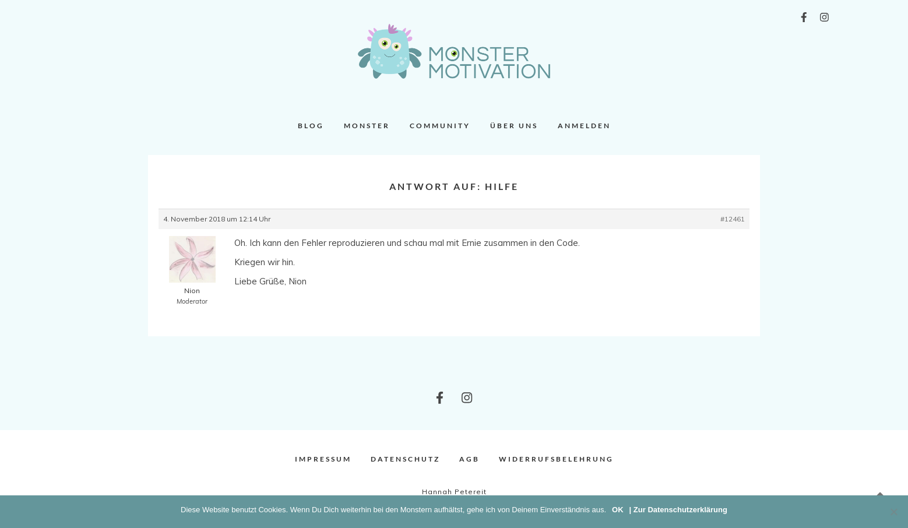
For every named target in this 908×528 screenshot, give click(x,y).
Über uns (514, 125)
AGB (469, 459)
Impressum (323, 459)
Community (440, 125)
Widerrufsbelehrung (556, 459)
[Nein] (893, 512)
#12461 (732, 218)
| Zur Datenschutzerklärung (678, 509)
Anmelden (584, 125)
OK (618, 509)
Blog (311, 125)
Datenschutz (405, 459)
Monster (367, 125)
